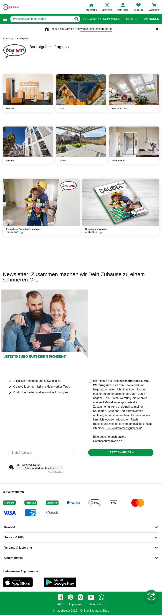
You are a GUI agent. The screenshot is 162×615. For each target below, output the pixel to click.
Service (132, 19)
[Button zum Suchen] (76, 19)
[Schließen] (157, 29)
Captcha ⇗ (55, 472)
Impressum (76, 604)
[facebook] (60, 597)
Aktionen (151, 19)
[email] (41, 452)
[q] (41, 19)
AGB (60, 604)
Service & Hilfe (14, 537)
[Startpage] (10, 7)
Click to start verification (39, 468)
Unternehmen (13, 557)
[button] (5, 19)
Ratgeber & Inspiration (101, 19)
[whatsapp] (101, 597)
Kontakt (9, 527)
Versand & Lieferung (18, 547)
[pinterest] (70, 597)
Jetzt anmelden (120, 452)
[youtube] (91, 597)
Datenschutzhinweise (106, 441)
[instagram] (80, 597)
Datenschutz (97, 604)
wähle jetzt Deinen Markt (96, 28)
